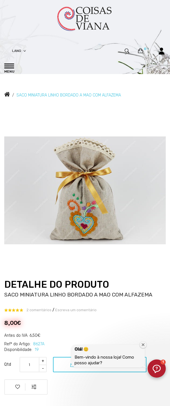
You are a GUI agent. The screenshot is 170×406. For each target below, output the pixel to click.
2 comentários (39, 310)
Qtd (7, 364)
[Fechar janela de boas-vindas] (143, 344)
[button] (157, 368)
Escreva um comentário (76, 310)
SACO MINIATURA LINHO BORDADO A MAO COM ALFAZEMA (68, 95)
